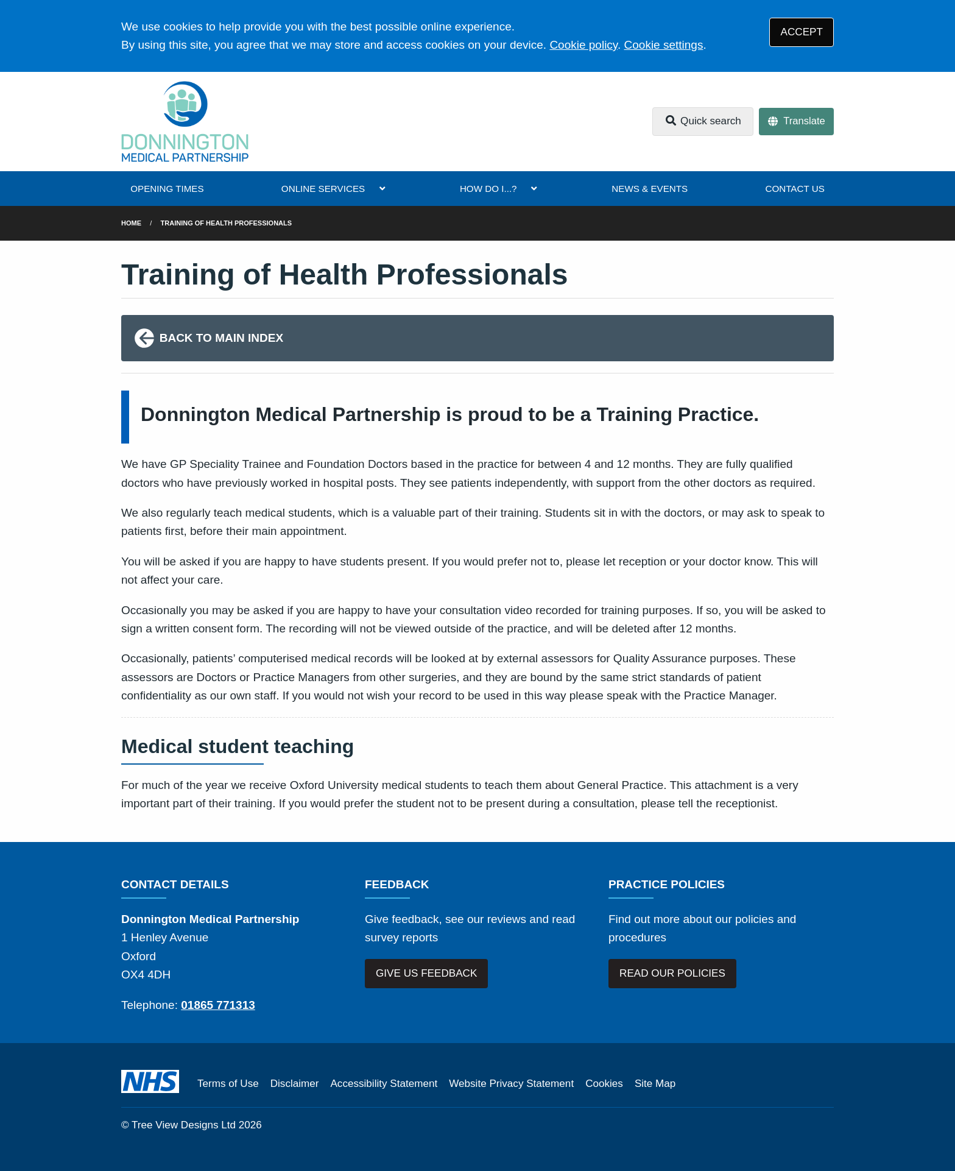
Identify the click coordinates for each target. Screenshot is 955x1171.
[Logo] (184, 121)
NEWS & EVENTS (649, 188)
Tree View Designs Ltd (184, 1125)
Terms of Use (228, 1083)
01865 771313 (218, 1005)
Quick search (702, 121)
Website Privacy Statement (511, 1083)
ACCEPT (802, 32)
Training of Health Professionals (226, 223)
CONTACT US (794, 188)
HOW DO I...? (488, 188)
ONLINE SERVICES (323, 188)
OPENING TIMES (166, 188)
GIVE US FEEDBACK (426, 973)
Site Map (655, 1083)
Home (131, 223)
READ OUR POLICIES (672, 973)
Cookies (604, 1083)
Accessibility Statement (383, 1083)
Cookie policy (583, 44)
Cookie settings (663, 44)
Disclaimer (294, 1083)
